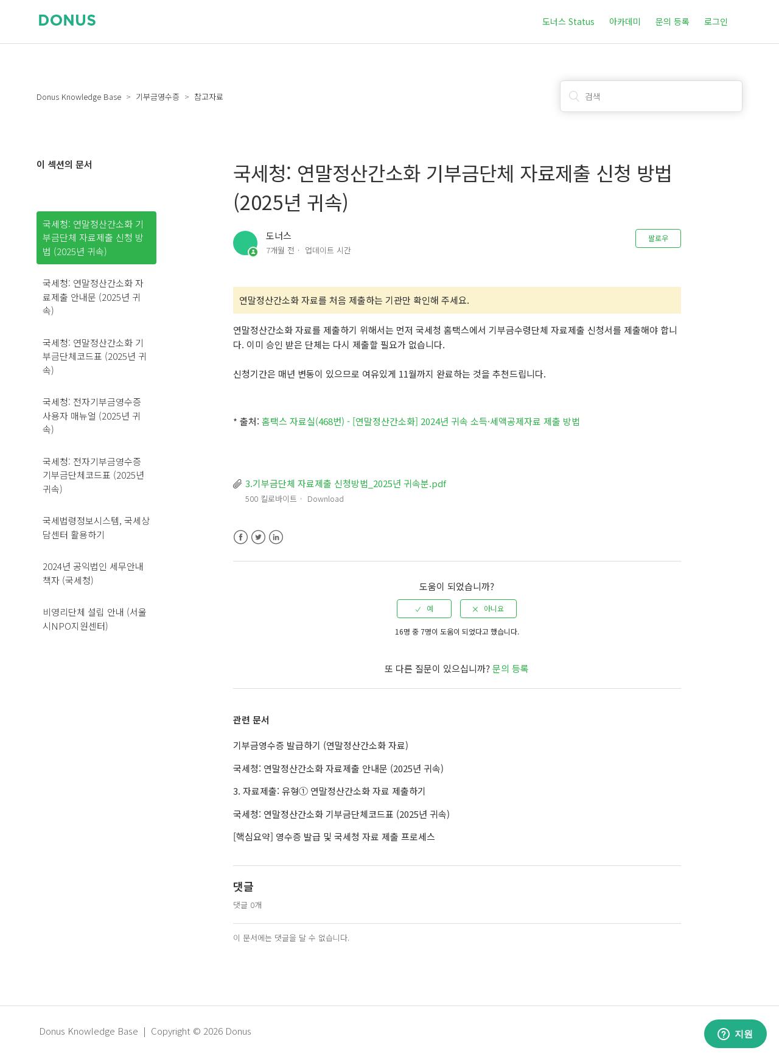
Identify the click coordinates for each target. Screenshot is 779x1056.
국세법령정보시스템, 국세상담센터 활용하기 (96, 527)
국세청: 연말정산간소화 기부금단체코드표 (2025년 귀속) (95, 356)
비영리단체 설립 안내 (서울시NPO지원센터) (95, 618)
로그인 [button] (716, 21)
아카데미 (625, 21)
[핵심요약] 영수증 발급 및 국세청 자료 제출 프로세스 (334, 836)
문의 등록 (672, 21)
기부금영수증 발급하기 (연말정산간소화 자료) (320, 745)
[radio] (424, 608)
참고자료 (208, 96)
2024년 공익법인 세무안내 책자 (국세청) (93, 573)
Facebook (240, 537)
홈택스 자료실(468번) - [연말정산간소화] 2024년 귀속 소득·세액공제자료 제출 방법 (421, 421)
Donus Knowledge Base (79, 96)
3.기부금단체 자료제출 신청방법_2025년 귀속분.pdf (345, 483)
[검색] (651, 96)
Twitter (258, 537)
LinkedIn (276, 537)
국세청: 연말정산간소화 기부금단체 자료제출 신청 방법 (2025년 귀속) (93, 237)
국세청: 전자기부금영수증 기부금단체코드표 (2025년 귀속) (93, 475)
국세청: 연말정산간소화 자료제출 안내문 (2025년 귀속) (93, 296)
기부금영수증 (158, 96)
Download (325, 498)
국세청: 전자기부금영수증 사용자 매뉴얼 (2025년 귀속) (92, 415)
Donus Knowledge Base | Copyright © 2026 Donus (145, 1030)
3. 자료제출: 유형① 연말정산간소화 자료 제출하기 (329, 790)
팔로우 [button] (658, 238)
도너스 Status (568, 21)
